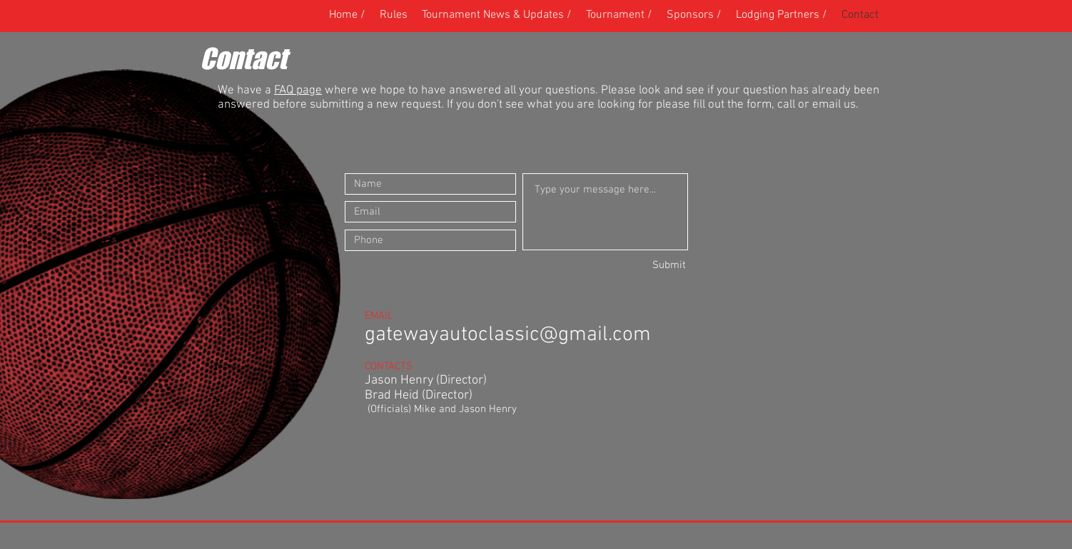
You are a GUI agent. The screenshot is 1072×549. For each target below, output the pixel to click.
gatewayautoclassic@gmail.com (508, 334)
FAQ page (298, 90)
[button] (619, 15)
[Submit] (635, 265)
